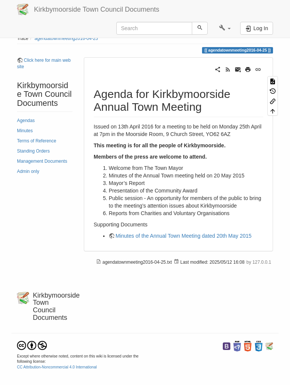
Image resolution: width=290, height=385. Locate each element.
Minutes (25, 130)
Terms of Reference (36, 141)
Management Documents (42, 161)
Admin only (28, 171)
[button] (224, 28)
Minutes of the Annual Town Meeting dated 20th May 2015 (183, 236)
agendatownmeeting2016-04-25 (66, 38)
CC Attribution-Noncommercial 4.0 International (57, 367)
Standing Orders (33, 151)
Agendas (26, 120)
